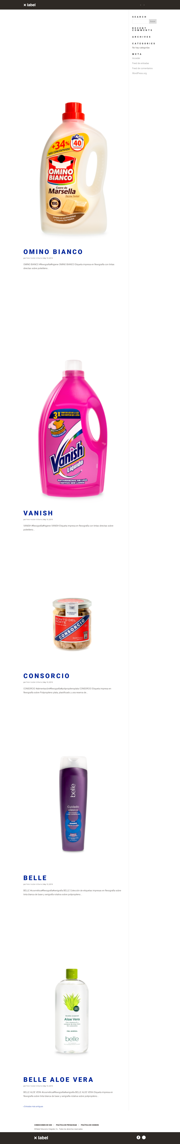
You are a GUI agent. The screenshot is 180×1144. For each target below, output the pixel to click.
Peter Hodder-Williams (34, 258)
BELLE (35, 878)
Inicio (80, 5)
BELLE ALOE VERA (58, 1079)
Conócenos (128, 5)
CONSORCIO (46, 676)
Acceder (136, 58)
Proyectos (91, 5)
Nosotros (115, 5)
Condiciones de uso (43, 1125)
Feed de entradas (140, 63)
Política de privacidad (66, 1125)
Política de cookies (90, 1125)
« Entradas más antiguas (33, 1106)
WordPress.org (139, 73)
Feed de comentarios (142, 68)
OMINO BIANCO (53, 252)
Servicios (103, 5)
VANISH (38, 513)
